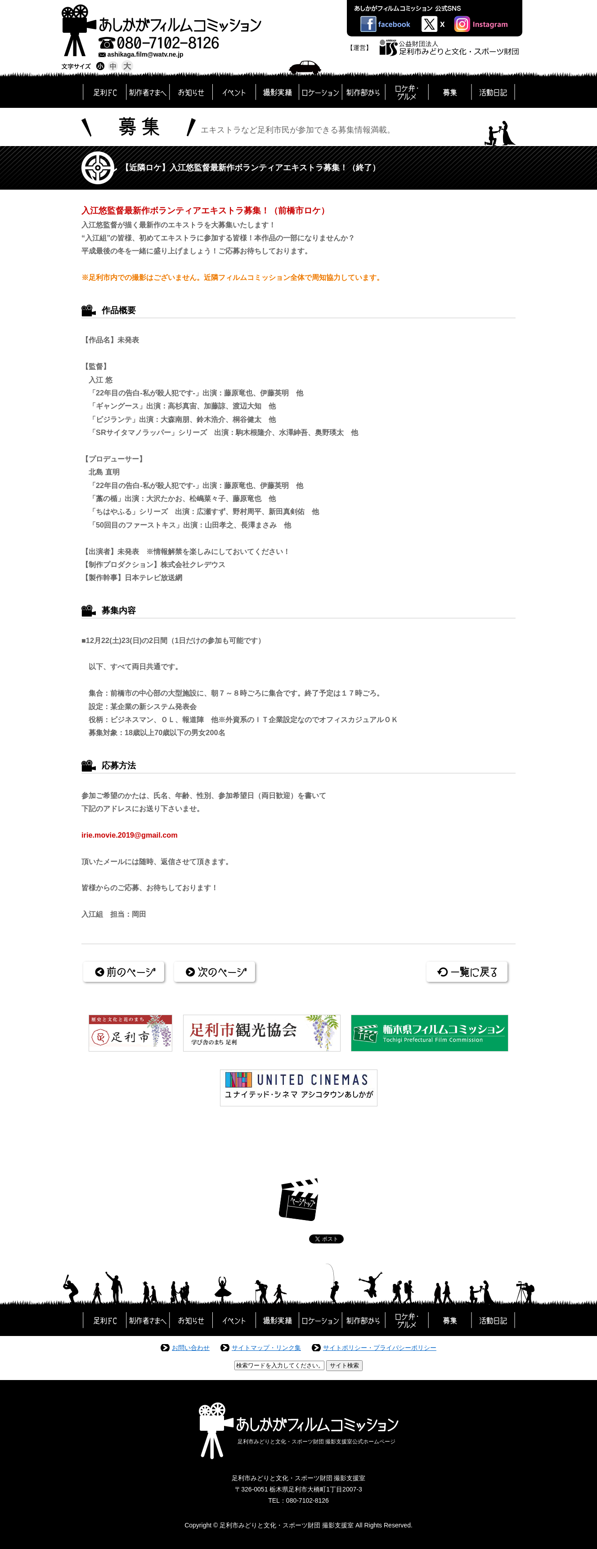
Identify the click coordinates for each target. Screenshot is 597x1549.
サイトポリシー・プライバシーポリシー (379, 1347)
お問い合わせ (191, 1347)
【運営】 (359, 47)
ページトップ (298, 1199)
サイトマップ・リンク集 (266, 1347)
